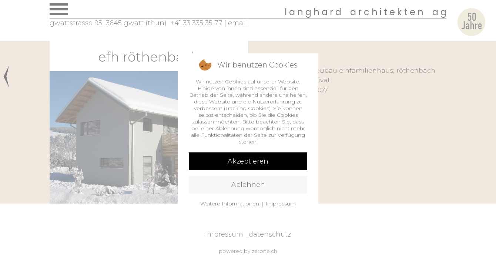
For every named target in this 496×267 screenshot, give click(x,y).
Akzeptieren (248, 161)
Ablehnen (248, 185)
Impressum (280, 203)
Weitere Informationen (229, 203)
